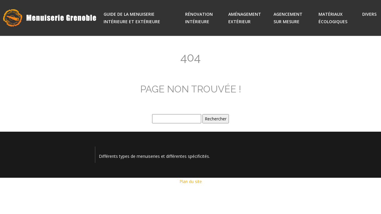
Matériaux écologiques (332, 17)
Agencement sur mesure (288, 17)
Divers (369, 14)
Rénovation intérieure (199, 17)
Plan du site (190, 181)
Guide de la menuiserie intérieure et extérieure (132, 17)
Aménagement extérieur (244, 17)
